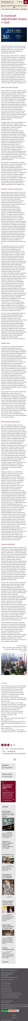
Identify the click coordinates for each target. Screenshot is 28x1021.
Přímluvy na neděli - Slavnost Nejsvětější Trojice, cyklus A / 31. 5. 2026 (8, 845)
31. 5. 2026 (4, 776)
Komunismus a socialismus (17, 748)
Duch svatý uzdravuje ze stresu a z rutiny (15, 6)
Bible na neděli (7, 774)
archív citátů (23, 9)
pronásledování (11, 751)
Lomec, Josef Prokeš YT (8, 1006)
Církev (3, 751)
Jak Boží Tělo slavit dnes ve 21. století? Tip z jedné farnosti (8, 813)
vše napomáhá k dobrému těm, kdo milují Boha (13, 753)
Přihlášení (5, 765)
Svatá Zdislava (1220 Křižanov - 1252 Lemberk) (7, 876)
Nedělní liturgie (8, 800)
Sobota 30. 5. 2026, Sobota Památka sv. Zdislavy (7, 787)
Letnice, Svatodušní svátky (8, 948)
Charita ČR (12, 1004)
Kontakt (14, 1015)
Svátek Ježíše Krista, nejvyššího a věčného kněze (8, 926)
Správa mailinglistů (8, 767)
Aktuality (5, 807)
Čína (7, 748)
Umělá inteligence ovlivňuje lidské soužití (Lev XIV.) (8, 902)
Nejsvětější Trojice (8, 854)
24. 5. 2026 (9, 776)
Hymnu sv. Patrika (9, 1001)
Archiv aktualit (5, 961)
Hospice (17, 1004)
